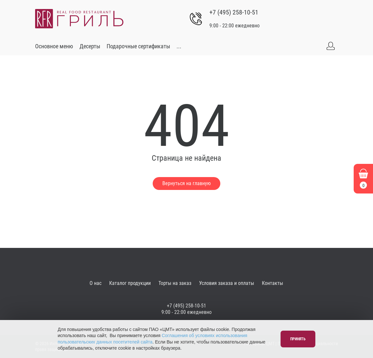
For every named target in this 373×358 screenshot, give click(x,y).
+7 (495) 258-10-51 (233, 12)
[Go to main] (79, 18)
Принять (298, 339)
